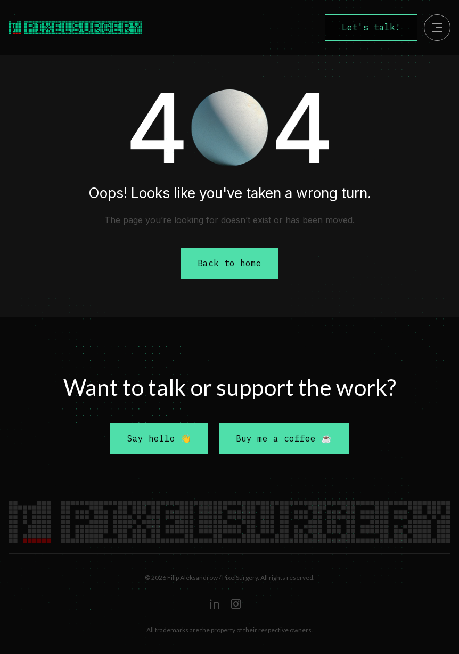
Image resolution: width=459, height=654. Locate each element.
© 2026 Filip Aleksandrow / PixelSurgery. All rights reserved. (230, 578)
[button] (437, 27)
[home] (97, 27)
